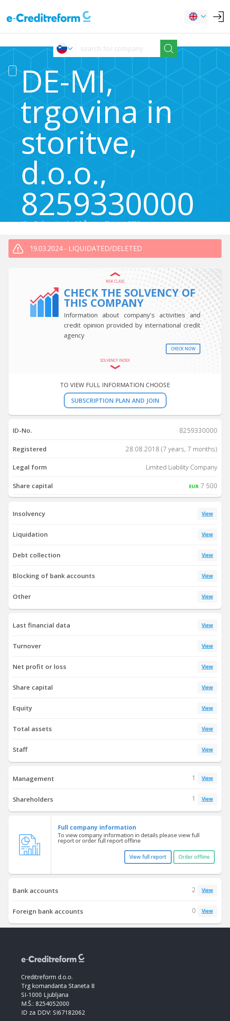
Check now (183, 349)
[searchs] (118, 48)
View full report (148, 856)
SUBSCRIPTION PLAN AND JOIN (115, 400)
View (207, 513)
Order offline (194, 856)
